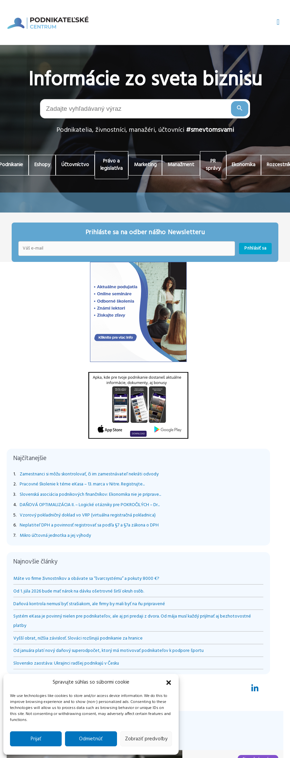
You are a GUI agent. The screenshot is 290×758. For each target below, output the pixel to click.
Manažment (183, 165)
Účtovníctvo (72, 165)
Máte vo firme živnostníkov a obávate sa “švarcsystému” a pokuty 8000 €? (86, 579)
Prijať (36, 739)
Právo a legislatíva (110, 165)
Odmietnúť (91, 739)
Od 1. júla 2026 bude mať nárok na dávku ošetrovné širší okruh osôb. (78, 592)
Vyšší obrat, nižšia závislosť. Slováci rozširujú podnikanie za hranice (78, 639)
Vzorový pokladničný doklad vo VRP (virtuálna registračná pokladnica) (88, 515)
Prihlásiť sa (255, 249)
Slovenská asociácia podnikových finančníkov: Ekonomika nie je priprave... (90, 495)
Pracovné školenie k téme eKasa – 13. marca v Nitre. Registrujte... (82, 485)
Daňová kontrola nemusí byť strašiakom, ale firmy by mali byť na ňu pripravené (89, 604)
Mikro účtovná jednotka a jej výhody (55, 536)
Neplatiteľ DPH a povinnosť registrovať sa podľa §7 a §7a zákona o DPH (89, 526)
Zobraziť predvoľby (146, 739)
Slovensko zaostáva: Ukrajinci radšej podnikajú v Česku (66, 664)
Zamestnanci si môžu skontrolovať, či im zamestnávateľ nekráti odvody (89, 474)
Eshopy (37, 165)
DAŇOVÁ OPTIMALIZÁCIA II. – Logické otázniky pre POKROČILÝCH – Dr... (90, 505)
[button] (168, 682)
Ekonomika (249, 165)
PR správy (216, 165)
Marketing (145, 165)
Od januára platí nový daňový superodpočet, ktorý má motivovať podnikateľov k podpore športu (108, 651)
